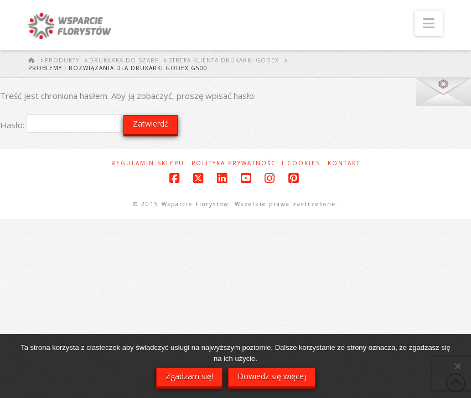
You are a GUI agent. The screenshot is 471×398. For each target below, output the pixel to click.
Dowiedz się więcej (271, 376)
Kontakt (344, 163)
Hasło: (60, 124)
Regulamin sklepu (147, 163)
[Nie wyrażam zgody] (457, 365)
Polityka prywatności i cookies (255, 163)
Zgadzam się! (189, 376)
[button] (429, 23)
